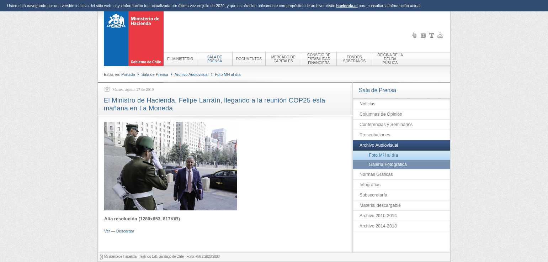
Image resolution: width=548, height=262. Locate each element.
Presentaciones (375, 134)
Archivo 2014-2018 (378, 226)
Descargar (125, 231)
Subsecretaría (373, 195)
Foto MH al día (227, 74)
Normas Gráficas (376, 174)
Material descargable (380, 205)
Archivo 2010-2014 (378, 215)
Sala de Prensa (155, 74)
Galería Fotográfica (388, 164)
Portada (128, 74)
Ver (107, 231)
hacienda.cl (347, 6)
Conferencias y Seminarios (386, 124)
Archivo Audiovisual (191, 74)
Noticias (367, 103)
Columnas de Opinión (381, 114)
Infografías (370, 184)
